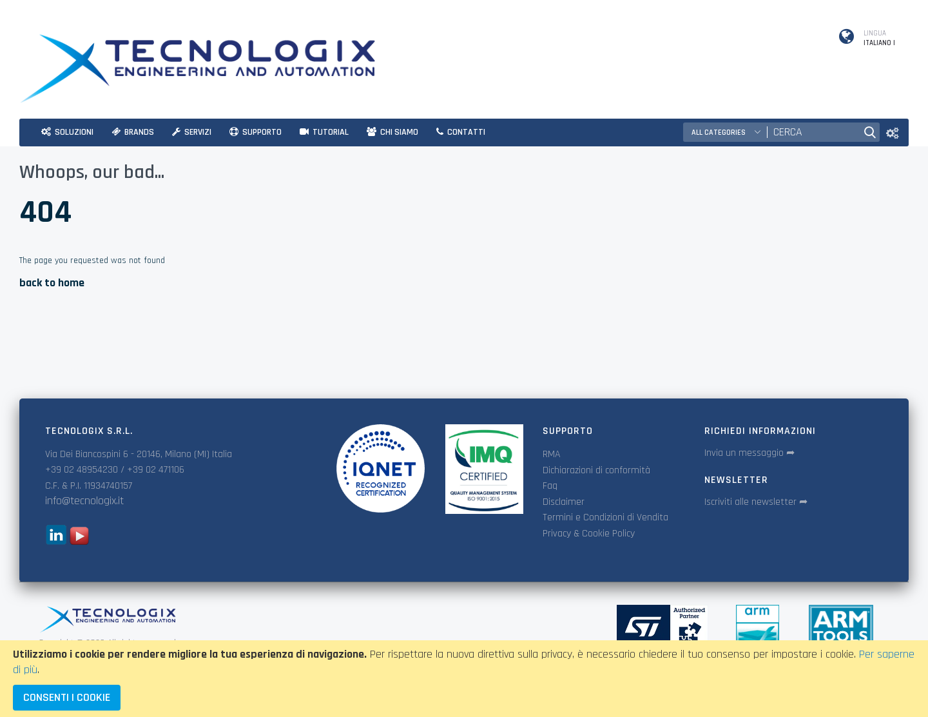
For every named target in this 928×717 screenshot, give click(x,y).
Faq (550, 486)
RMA (552, 454)
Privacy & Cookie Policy (589, 533)
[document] (464, 679)
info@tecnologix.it (84, 500)
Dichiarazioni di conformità (596, 470)
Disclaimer (564, 502)
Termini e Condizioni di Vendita (605, 517)
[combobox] (812, 132)
